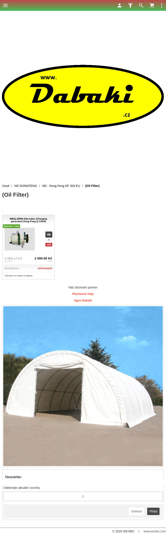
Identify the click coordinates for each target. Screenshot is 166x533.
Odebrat (136, 511)
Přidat (153, 511)
